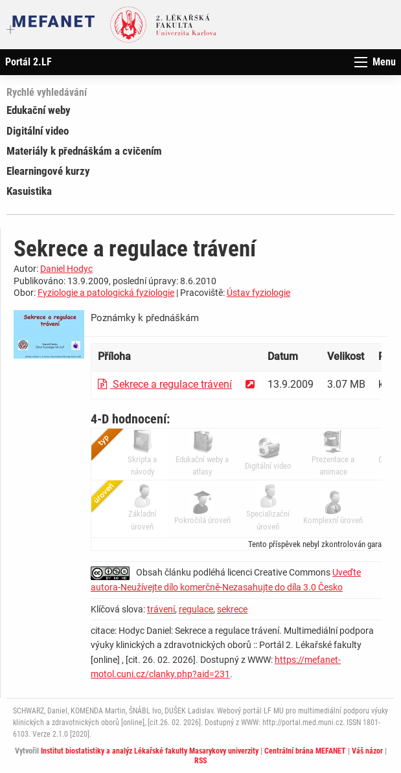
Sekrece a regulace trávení (165, 384)
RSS (200, 760)
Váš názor (367, 751)
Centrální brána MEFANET (305, 751)
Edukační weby (38, 110)
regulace (196, 609)
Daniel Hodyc (66, 268)
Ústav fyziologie (258, 292)
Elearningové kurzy (48, 170)
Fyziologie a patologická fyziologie (106, 292)
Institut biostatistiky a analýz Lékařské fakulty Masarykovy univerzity (149, 751)
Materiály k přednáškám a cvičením (84, 150)
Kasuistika (29, 191)
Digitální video (37, 130)
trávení (161, 609)
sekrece (232, 609)
